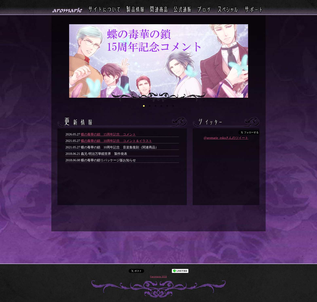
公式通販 (182, 9)
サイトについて (104, 9)
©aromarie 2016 (158, 277)
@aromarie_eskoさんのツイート (226, 137)
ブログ (204, 9)
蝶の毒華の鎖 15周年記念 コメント (108, 134)
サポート (253, 9)
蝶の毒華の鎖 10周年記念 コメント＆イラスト (116, 141)
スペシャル (227, 9)
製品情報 (135, 9)
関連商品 (158, 9)
